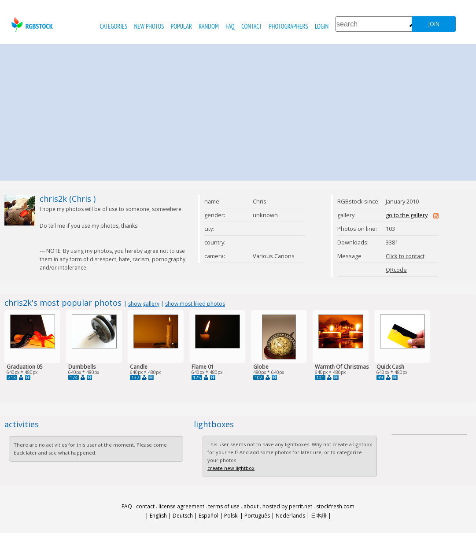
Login (321, 26)
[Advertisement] (238, 110)
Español (208, 515)
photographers (288, 26)
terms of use (224, 506)
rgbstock (31, 24)
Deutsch (183, 515)
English (158, 515)
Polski (231, 515)
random (209, 26)
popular (181, 26)
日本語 (319, 515)
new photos (149, 26)
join (433, 24)
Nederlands (290, 515)
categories (113, 26)
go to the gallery (407, 215)
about (251, 506)
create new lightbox (231, 468)
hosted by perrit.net (287, 506)
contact (251, 26)
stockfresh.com (335, 506)
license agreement (181, 506)
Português (257, 515)
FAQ (229, 26)
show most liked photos (195, 303)
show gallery (143, 303)
